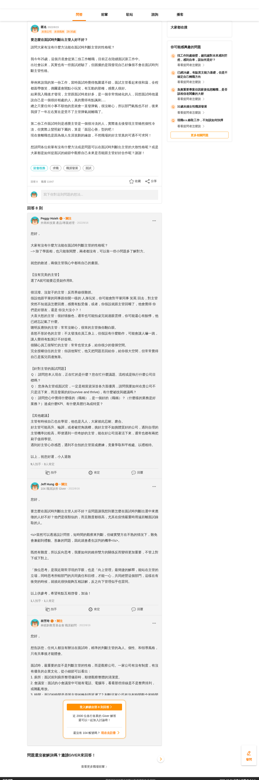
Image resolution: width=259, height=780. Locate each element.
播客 (180, 14)
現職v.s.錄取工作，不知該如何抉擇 (200, 120)
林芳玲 (45, 621)
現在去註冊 (108, 733)
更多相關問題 (199, 135)
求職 (56, 168)
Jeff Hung (47, 484)
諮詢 (154, 14)
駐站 (129, 14)
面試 (88, 168)
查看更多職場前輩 (93, 766)
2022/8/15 (53, 27)
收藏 (138, 181)
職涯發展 (72, 168)
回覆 (140, 472)
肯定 (97, 472)
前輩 (104, 14)
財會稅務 (39, 168)
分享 (154, 181)
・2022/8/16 (81, 222)
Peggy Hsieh (49, 218)
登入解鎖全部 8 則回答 (94, 707)
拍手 (54, 472)
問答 (79, 14)
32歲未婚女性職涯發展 (192, 106)
